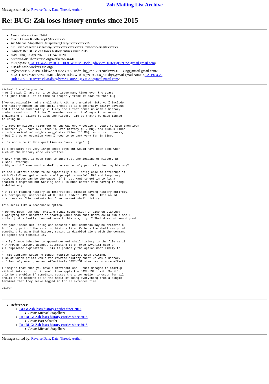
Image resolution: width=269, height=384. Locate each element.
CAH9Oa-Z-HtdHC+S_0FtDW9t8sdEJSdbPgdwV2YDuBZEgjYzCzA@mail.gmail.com (92, 63)
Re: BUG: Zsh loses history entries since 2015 (53, 358)
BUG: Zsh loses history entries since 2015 (50, 350)
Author (77, 9)
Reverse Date (40, 9)
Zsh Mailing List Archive (134, 4)
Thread (65, 9)
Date (55, 9)
